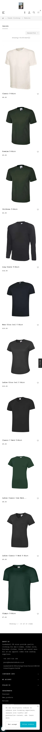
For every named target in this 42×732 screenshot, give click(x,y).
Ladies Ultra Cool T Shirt (13, 382)
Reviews (5, 701)
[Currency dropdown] (25, 12)
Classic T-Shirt (9, 94)
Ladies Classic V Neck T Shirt (15, 556)
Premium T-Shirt (9, 151)
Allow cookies (28, 724)
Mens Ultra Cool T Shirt (12, 325)
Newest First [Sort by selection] (33, 33)
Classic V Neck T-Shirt (12, 440)
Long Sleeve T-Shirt (10, 267)
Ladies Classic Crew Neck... (14, 498)
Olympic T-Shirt (9, 614)
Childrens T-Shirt (9, 209)
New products (7, 697)
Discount (5, 694)
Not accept (12, 724)
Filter (40, 364)
